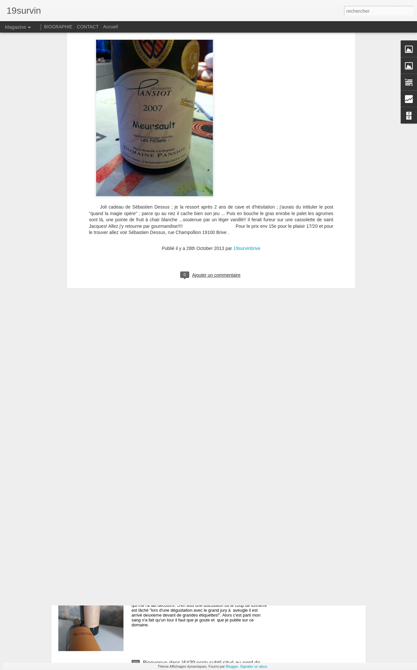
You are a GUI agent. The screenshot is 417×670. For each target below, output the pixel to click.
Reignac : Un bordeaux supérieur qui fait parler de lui (204, 588)
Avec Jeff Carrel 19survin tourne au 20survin (194, 514)
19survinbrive (246, 160)
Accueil (110, 26)
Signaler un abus (253, 666)
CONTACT (88, 26)
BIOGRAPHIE (58, 26)
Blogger (232, 666)
